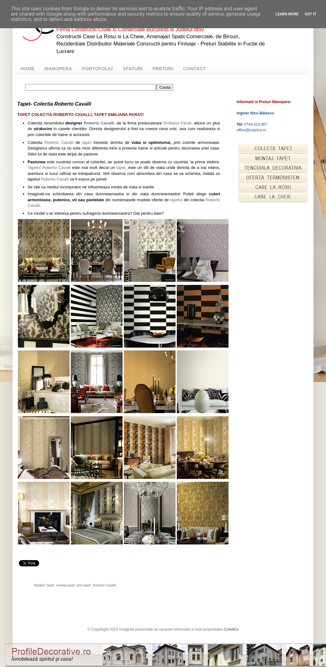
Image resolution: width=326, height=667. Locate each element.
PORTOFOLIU (97, 68)
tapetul (176, 199)
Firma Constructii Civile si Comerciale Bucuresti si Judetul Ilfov (130, 30)
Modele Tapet (44, 585)
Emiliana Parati (178, 123)
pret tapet (83, 585)
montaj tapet (65, 585)
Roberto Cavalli (99, 123)
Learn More (287, 14)
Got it (310, 14)
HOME (27, 68)
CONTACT (194, 68)
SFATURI (133, 68)
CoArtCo (231, 629)
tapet (86, 142)
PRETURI (163, 68)
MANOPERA (58, 68)
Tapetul (34, 167)
